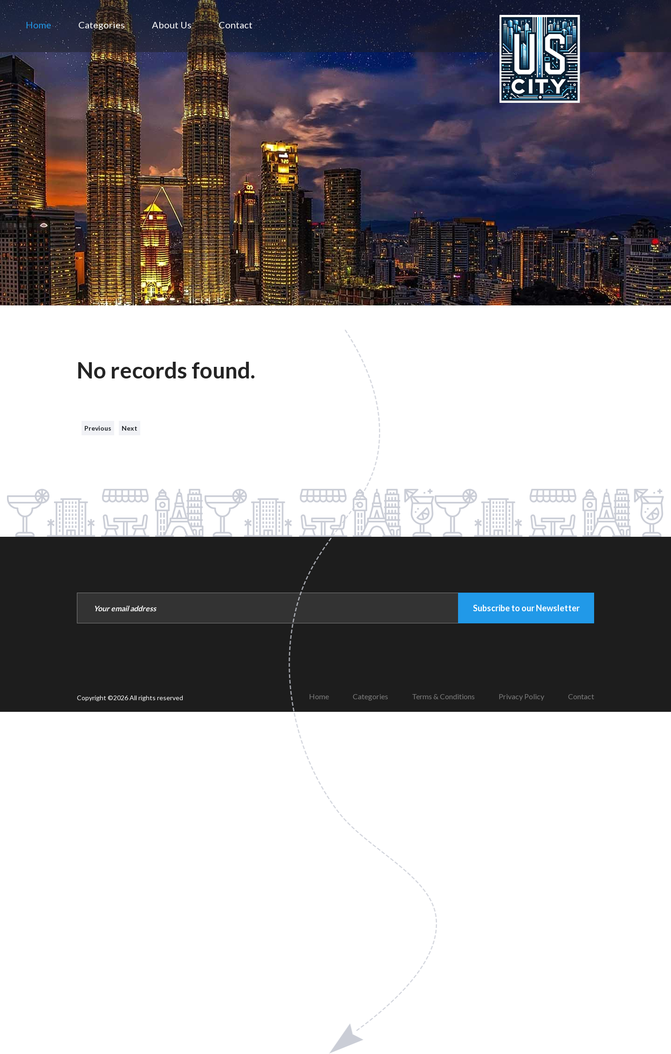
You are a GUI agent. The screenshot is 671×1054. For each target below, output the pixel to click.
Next (129, 428)
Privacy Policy (521, 696)
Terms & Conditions (443, 696)
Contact (236, 24)
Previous (97, 428)
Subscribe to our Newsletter (526, 608)
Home (38, 24)
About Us (172, 24)
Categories (101, 24)
